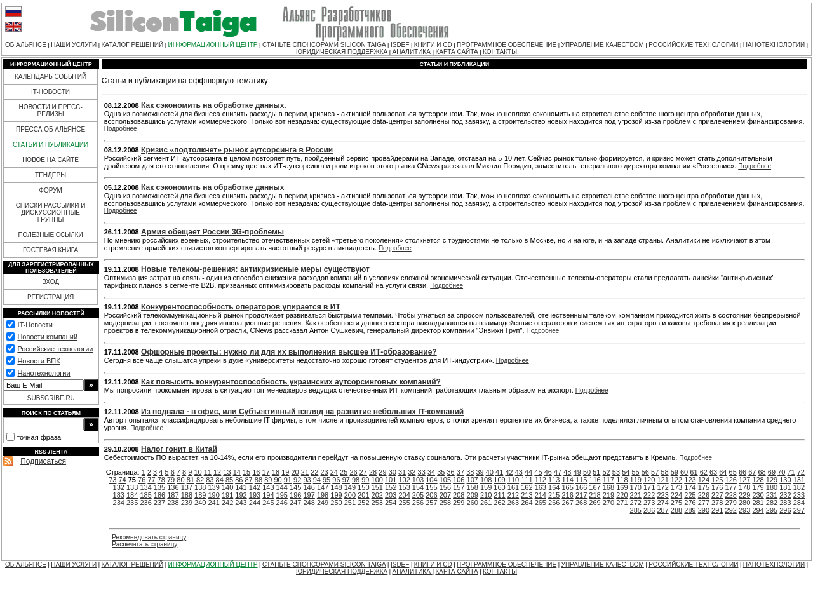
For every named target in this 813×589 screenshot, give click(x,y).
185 (145, 495)
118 (622, 480)
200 (350, 495)
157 (458, 487)
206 (431, 495)
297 (799, 510)
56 (645, 472)
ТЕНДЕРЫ (50, 175)
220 (622, 495)
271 (622, 502)
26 (353, 472)
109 (499, 480)
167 (594, 487)
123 (689, 480)
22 (314, 472)
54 (625, 472)
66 (742, 472)
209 (472, 495)
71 (791, 472)
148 (336, 487)
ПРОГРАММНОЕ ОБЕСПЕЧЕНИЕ (506, 44)
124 (703, 480)
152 (390, 487)
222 (649, 495)
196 (295, 495)
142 (254, 487)
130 (785, 480)
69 (772, 472)
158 (472, 487)
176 (717, 487)
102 (404, 480)
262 (499, 502)
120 (649, 480)
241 (214, 502)
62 (704, 472)
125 (717, 480)
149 (350, 487)
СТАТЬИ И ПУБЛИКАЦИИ (50, 144)
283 (785, 502)
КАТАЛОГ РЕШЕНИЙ (132, 44)
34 (431, 472)
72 (801, 472)
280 (744, 502)
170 (636, 487)
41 (499, 472)
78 (161, 480)
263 (513, 502)
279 (731, 502)
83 (209, 480)
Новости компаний (47, 337)
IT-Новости (34, 324)
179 (757, 487)
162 (526, 487)
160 (499, 487)
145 (295, 487)
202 (377, 495)
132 (118, 487)
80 (180, 480)
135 (159, 487)
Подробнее (120, 128)
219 (608, 495)
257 (431, 502)
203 (390, 495)
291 (717, 510)
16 (256, 472)
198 (322, 495)
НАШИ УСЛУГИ (74, 44)
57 (655, 472)
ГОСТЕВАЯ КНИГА (50, 250)
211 (499, 495)
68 (762, 472)
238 (172, 502)
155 (431, 487)
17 (266, 472)
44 (528, 472)
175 (703, 487)
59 (674, 472)
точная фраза (39, 437)
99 (365, 480)
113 (554, 480)
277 (703, 502)
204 (404, 495)
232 (785, 495)
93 (307, 480)
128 (757, 480)
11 (208, 472)
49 (577, 472)
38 (470, 472)
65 (733, 472)
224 (676, 495)
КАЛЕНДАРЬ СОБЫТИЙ (50, 76)
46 (548, 472)
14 (237, 472)
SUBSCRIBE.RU (51, 398)
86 (239, 480)
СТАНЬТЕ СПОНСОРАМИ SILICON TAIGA (324, 44)
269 (594, 502)
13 (227, 472)
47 (557, 472)
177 (731, 487)
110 (513, 480)
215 (554, 495)
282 (771, 502)
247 (295, 502)
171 (649, 487)
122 (676, 480)
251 (350, 502)
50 (587, 472)
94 (317, 480)
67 (752, 472)
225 (689, 495)
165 (567, 487)
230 (757, 495)
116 (594, 480)
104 (431, 480)
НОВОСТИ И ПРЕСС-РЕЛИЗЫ (50, 111)
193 (254, 495)
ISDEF (400, 44)
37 (460, 472)
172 (662, 487)
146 (308, 487)
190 (214, 495)
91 (288, 480)
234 (118, 502)
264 (526, 502)
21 (305, 472)
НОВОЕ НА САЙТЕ (50, 159)
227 (717, 495)
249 (322, 502)
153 (404, 487)
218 (594, 495)
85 (229, 480)
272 (636, 502)
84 (220, 480)
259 (458, 502)
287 (662, 510)
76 (141, 480)
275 (676, 502)
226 (703, 495)
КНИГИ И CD (433, 44)
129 (771, 480)
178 (744, 487)
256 (418, 502)
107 (472, 480)
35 (441, 472)
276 (689, 502)
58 (664, 472)
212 (513, 495)
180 (771, 487)
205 (418, 495)
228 (731, 495)
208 (458, 495)
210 (486, 495)
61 (693, 472)
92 (297, 480)
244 (254, 502)
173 (676, 487)
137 (186, 487)
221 (636, 495)
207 (445, 495)
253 (377, 502)
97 (346, 480)
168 (608, 487)
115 (581, 480)
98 (355, 480)
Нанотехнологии (43, 373)
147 (322, 487)
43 (519, 472)
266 (554, 502)
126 (731, 480)
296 (785, 510)
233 (799, 495)
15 (246, 472)
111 (526, 480)
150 (363, 487)
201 (363, 495)
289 (689, 510)
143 (268, 487)
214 (540, 495)
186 (159, 495)
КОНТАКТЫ (500, 51)
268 (581, 502)
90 (277, 480)
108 (486, 480)
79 (171, 480)
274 (662, 502)
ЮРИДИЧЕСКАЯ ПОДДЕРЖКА (341, 51)
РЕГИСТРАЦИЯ (50, 297)
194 (268, 495)
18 (275, 472)
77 (151, 480)
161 (513, 487)
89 (268, 480)
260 (472, 502)
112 (540, 480)
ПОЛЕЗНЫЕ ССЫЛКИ (50, 234)
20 (295, 472)
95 (326, 480)
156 (445, 487)
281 (757, 502)
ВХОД (50, 281)
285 (636, 510)
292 (731, 510)
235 (132, 502)
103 (418, 480)
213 (526, 495)
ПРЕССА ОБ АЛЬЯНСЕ (50, 129)
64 (723, 472)
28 (373, 472)
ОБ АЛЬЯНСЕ (25, 44)
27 (363, 472)
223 (662, 495)
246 (282, 502)
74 (122, 480)
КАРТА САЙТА (456, 51)
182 (799, 487)
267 (567, 502)
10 (197, 472)
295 (771, 510)
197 (308, 495)
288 (676, 510)
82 (200, 480)
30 (392, 472)
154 (418, 487)
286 (649, 510)
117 (608, 480)
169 (622, 487)
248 (308, 502)
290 (703, 510)
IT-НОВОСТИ (50, 91)
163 (540, 487)
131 (799, 480)
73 (112, 480)
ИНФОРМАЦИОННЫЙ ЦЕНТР (213, 44)
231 (771, 495)
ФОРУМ (50, 190)
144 (282, 487)
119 (636, 480)
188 (186, 495)
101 (390, 480)
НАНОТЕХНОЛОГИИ (774, 44)
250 (336, 502)
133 (132, 487)
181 (785, 487)
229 (744, 495)
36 (451, 472)
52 (606, 472)
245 (268, 502)
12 (217, 472)
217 (581, 495)
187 (172, 495)
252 (363, 502)
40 (490, 472)
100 (377, 480)
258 (445, 502)
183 (118, 495)
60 (684, 472)
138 (200, 487)
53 (616, 472)
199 (336, 495)
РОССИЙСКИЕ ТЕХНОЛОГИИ (693, 44)
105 (445, 480)
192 (240, 495)
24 (334, 472)
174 (689, 487)
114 (567, 480)
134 (145, 487)
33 (422, 472)
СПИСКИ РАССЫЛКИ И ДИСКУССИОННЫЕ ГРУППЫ (51, 212)
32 (411, 472)
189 (200, 495)
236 (145, 502)
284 (799, 502)
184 (132, 495)
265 (540, 502)
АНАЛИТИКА (413, 51)
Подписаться (43, 461)
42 (509, 472)
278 (717, 502)
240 (200, 502)
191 (227, 495)
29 (382, 472)
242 (227, 502)
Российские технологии (55, 349)
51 (596, 472)
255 (404, 502)
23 (324, 472)
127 (744, 480)
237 (159, 502)
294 (757, 510)
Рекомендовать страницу (149, 537)
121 (662, 480)
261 (486, 502)
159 (486, 487)
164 (554, 487)
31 (402, 472)
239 (186, 502)
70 (781, 472)
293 (744, 510)
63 (713, 472)
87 (249, 480)
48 (567, 472)
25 (343, 472)
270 (608, 502)
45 (538, 472)
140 (227, 487)
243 (240, 502)
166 (581, 487)
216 (567, 495)
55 (635, 472)
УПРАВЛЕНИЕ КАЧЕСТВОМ (602, 44)
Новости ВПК (38, 361)
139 (214, 487)
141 (240, 487)
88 (258, 480)
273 (649, 502)
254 (390, 502)
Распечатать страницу (144, 544)
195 (282, 495)
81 (190, 480)
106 (458, 480)
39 (479, 472)
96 (336, 480)
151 (377, 487)
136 (172, 487)
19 (285, 472)
